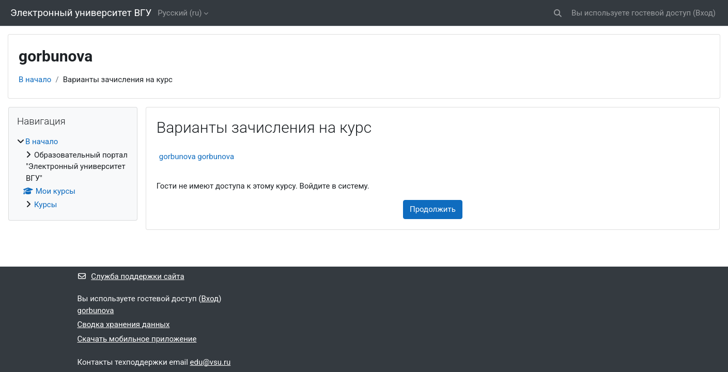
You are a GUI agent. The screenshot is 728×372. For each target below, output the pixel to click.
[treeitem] (73, 173)
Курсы (45, 204)
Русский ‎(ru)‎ (180, 13)
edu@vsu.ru (210, 362)
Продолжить (433, 209)
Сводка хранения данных (124, 324)
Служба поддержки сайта (131, 276)
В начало (35, 79)
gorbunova (96, 310)
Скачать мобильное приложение (137, 339)
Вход (704, 13)
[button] (557, 13)
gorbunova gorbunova (196, 156)
